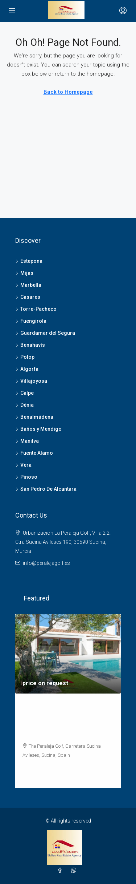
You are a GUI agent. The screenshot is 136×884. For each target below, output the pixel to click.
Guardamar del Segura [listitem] (45, 333)
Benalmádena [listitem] (34, 417)
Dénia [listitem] (24, 405)
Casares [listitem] (27, 297)
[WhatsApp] (75, 870)
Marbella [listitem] (28, 285)
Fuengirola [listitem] (30, 321)
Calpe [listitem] (24, 393)
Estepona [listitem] (28, 261)
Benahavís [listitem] (30, 345)
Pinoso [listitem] (26, 477)
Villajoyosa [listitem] (31, 381)
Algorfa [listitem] (26, 369)
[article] (68, 701)
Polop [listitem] (24, 357)
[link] (68, 654)
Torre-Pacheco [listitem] (36, 309)
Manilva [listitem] (27, 441)
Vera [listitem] (23, 465)
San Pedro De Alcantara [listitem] (46, 489)
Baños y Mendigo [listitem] (38, 429)
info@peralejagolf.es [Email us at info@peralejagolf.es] (46, 563)
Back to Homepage (68, 92)
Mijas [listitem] (24, 273)
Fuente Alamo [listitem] (34, 453)
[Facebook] (61, 870)
